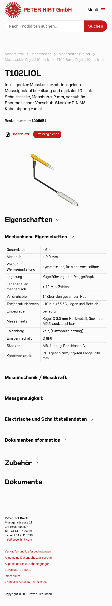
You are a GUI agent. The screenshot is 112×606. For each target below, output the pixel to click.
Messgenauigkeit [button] (24, 398)
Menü (96, 10)
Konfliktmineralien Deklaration (26, 582)
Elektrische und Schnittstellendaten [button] (46, 419)
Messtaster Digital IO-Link (27, 60)
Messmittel (14, 54)
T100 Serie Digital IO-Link (78, 60)
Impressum (12, 576)
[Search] (56, 26)
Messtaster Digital (74, 54)
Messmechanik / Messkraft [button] (36, 378)
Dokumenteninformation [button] (32, 440)
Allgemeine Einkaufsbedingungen (27, 564)
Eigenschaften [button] (28, 219)
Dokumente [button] (23, 482)
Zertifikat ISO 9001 (18, 570)
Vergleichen (47, 134)
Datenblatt (17, 134)
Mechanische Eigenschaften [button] (36, 237)
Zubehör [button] (18, 463)
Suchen (95, 26)
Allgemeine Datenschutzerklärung (28, 558)
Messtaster (41, 54)
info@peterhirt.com (18, 540)
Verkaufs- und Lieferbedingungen (28, 551)
